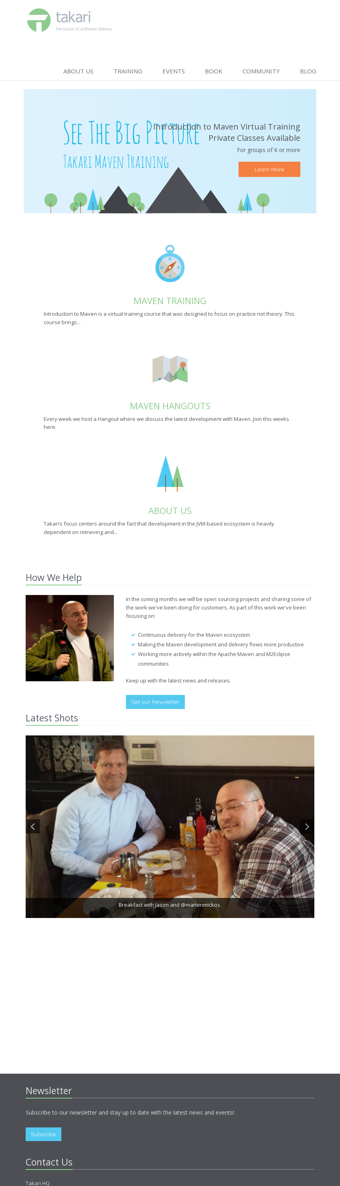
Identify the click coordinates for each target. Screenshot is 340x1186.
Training (127, 71)
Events (173, 71)
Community (261, 71)
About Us (78, 71)
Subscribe (43, 1134)
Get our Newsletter (155, 701)
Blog (308, 71)
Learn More (269, 169)
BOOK (214, 71)
